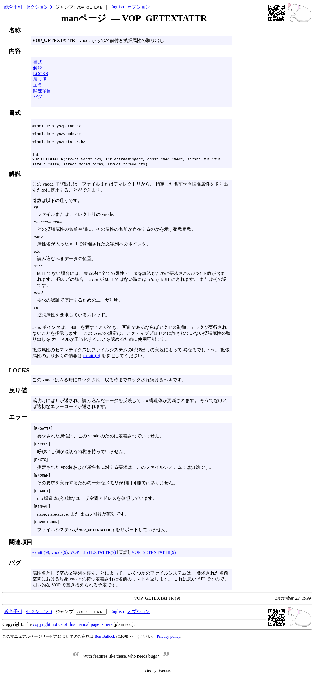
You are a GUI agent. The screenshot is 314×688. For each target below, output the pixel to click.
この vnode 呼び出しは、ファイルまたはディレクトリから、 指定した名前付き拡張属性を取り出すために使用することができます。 (131, 269)
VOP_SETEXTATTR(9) (153, 562)
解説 (37, 68)
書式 (37, 62)
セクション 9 (39, 7)
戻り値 (40, 79)
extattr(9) (91, 365)
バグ (37, 96)
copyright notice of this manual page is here (72, 634)
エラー (40, 85)
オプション (138, 7)
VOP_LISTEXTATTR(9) (93, 562)
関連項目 (42, 91)
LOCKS (40, 73)
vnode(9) (60, 562)
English (117, 6)
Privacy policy (168, 646)
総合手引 (13, 7)
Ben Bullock (105, 646)
